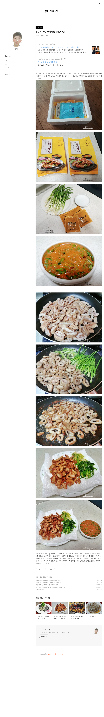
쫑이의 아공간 (52, 11)
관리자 (56, 712)
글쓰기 (62, 712)
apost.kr (50, 712)
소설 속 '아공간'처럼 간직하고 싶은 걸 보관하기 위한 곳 (55, 690)
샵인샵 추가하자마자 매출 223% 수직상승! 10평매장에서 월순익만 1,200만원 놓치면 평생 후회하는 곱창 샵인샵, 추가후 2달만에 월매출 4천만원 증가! (62, 51)
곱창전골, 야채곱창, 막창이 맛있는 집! (50, 65)
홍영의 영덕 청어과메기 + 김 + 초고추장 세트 (47, 643)
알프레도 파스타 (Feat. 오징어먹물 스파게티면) (47, 640)
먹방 (8, 67)
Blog (6, 60)
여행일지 (7, 74)
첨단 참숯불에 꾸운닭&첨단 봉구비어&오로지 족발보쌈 (49, 645)
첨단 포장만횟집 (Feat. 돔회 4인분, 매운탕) (46, 638)
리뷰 (6, 71)
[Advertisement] (14, 93)
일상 (6, 64)
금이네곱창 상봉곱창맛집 (47, 62)
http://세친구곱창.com (45, 44)
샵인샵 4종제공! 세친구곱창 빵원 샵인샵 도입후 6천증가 (59, 47)
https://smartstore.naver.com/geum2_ (50, 59)
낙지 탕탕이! (39, 647)
